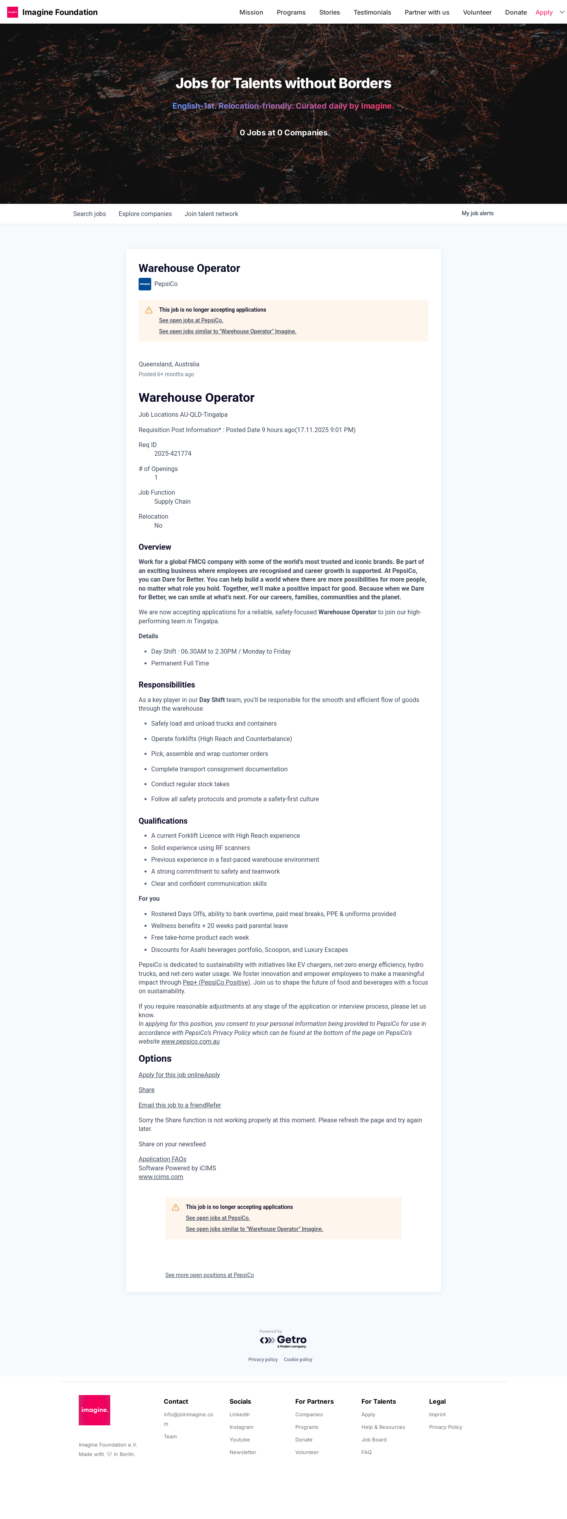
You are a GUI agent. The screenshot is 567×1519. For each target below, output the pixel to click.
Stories (329, 12)
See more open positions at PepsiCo (209, 1275)
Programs (291, 12)
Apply (544, 12)
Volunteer (477, 12)
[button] (12, 12)
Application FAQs (162, 1159)
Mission (251, 12)
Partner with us (427, 12)
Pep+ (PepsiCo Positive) (216, 982)
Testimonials (372, 12)
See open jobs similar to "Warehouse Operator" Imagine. (227, 331)
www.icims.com (161, 1177)
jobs (89, 214)
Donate (516, 12)
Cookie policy (298, 1359)
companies (145, 214)
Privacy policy (263, 1359)
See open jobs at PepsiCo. (191, 320)
